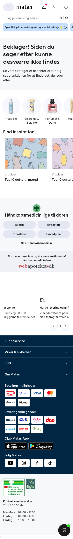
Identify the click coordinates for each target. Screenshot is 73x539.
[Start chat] (64, 530)
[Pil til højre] (65, 326)
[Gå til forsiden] (24, 7)
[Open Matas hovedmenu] (8, 7)
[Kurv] (66, 7)
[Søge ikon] (66, 18)
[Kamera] (60, 18)
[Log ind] (44, 7)
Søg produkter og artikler (22, 18)
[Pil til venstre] (53, 326)
